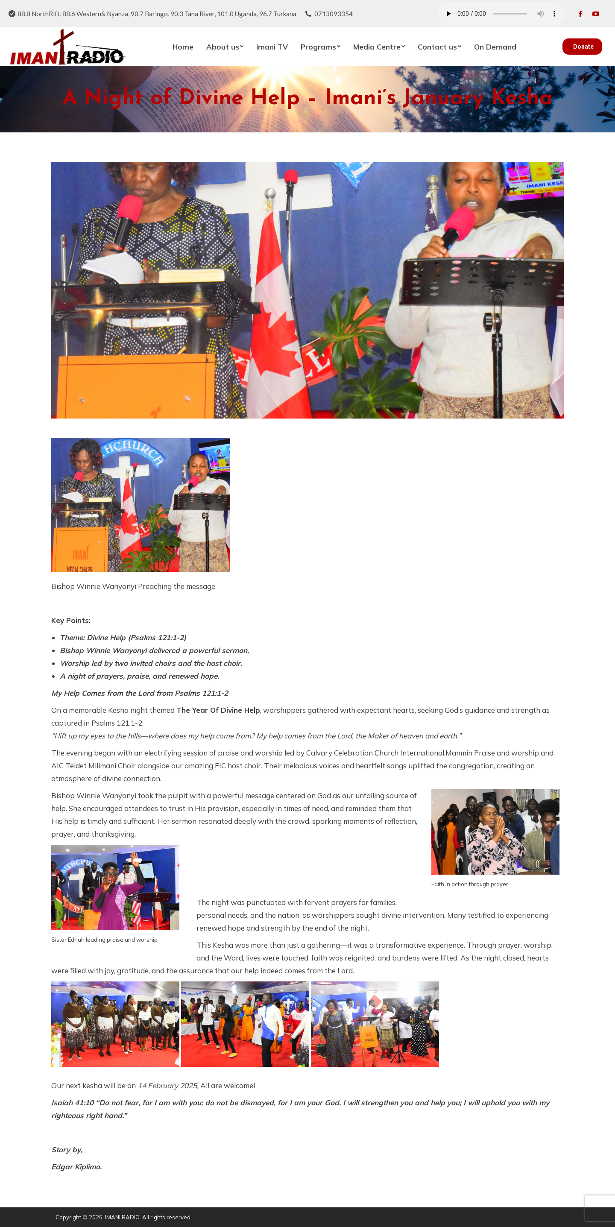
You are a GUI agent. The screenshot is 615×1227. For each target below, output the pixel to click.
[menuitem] (183, 46)
